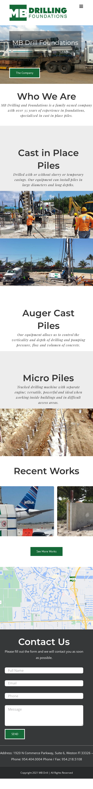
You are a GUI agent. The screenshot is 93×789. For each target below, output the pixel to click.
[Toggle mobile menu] (81, 6)
